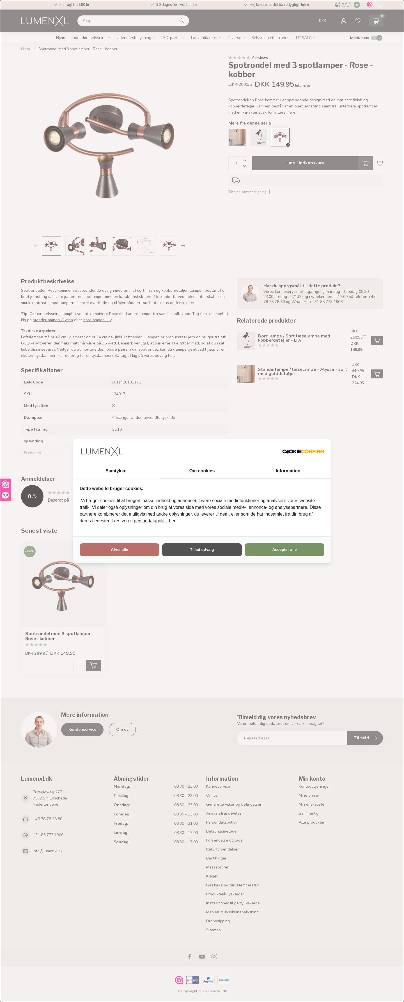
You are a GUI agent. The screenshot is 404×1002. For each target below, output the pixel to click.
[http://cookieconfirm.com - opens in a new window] (303, 451)
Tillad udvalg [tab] (202, 549)
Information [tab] (288, 470)
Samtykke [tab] (116, 470)
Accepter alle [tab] (284, 549)
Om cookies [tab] (202, 470)
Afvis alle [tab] (119, 549)
